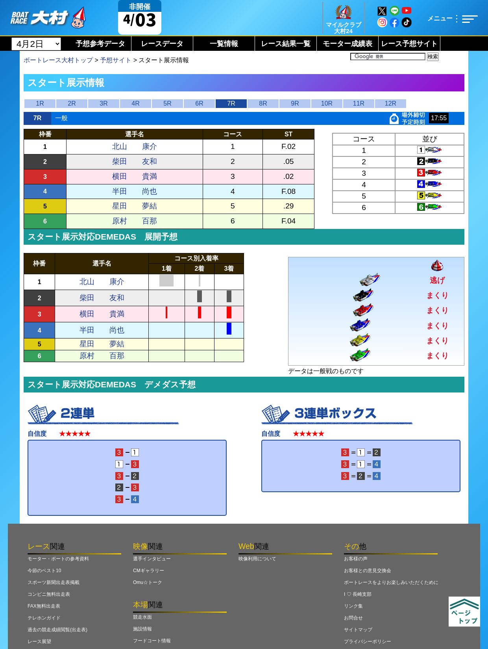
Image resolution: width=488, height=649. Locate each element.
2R (72, 103)
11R (358, 103)
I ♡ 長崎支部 (358, 594)
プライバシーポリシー (367, 641)
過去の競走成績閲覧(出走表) (57, 629)
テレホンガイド (44, 618)
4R (135, 103)
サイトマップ (358, 629)
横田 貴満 (134, 176)
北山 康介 (134, 146)
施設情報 (142, 629)
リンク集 (353, 606)
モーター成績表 (347, 44)
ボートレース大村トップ (58, 60)
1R (40, 103)
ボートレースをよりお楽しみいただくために (391, 582)
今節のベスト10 (44, 570)
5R (167, 103)
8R (263, 103)
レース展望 (39, 641)
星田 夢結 (134, 206)
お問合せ (353, 618)
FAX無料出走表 (44, 606)
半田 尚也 (134, 191)
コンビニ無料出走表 (49, 594)
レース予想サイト (409, 44)
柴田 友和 (134, 161)
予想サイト (115, 60)
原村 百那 (134, 221)
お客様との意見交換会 (367, 570)
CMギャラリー (148, 570)
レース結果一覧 (286, 44)
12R (390, 103)
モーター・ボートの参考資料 (58, 559)
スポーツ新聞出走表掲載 (53, 582)
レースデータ (162, 44)
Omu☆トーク (147, 582)
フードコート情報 (152, 640)
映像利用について (257, 559)
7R (231, 103)
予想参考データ (100, 44)
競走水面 (142, 617)
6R (199, 103)
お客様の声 (356, 559)
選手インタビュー (152, 559)
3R (103, 103)
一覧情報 (224, 44)
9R (295, 103)
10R (327, 103)
